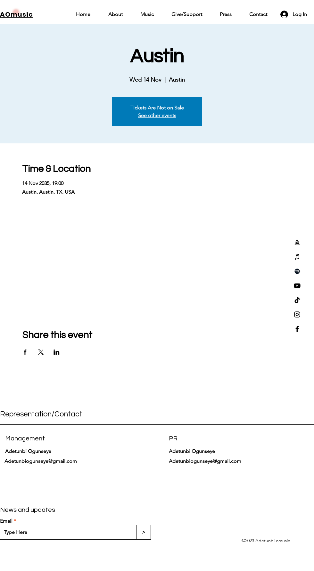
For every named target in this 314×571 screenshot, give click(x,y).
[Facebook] (297, 329)
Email (6, 521)
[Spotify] (297, 271)
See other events (157, 115)
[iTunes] (297, 257)
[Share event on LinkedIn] (57, 352)
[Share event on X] (41, 352)
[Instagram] (297, 314)
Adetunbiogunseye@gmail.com (40, 461)
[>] (143, 532)
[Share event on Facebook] (25, 352)
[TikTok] (297, 300)
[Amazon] (297, 242)
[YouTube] (297, 286)
